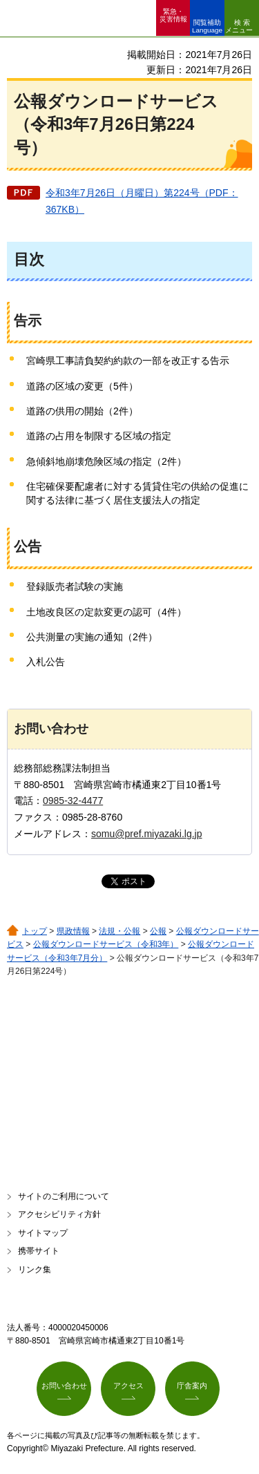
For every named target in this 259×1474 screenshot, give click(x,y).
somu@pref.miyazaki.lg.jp (146, 833)
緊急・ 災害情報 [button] (173, 15)
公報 (158, 931)
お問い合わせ (64, 1385)
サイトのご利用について (63, 1196)
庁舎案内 (192, 1385)
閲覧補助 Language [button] (207, 26)
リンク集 (34, 1269)
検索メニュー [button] (239, 26)
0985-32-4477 (73, 800)
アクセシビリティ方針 (59, 1214)
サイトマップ (43, 1233)
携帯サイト (38, 1251)
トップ (34, 931)
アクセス (128, 1385)
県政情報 (73, 931)
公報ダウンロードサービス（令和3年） (106, 944)
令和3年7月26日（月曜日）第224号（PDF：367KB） (142, 201)
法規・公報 (119, 931)
